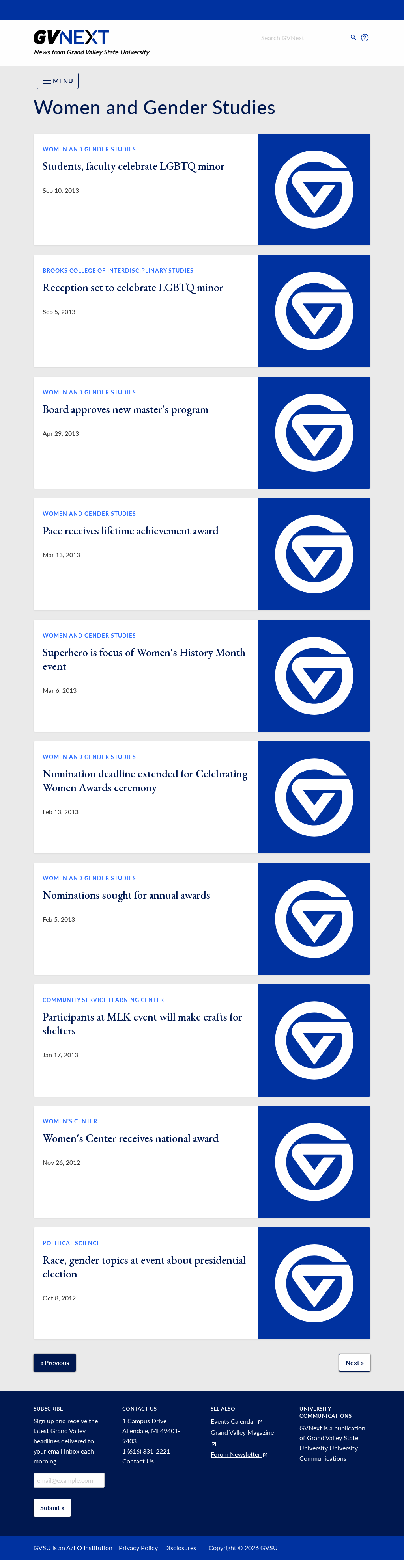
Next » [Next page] (355, 1362)
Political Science (71, 1243)
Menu (58, 80)
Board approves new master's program (125, 409)
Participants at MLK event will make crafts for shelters (142, 1024)
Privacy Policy (138, 1547)
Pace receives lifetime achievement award (131, 530)
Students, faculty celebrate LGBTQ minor (133, 166)
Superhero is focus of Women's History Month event (144, 659)
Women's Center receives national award (131, 1138)
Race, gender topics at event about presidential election (144, 1267)
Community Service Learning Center (103, 1000)
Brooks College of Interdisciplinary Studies (118, 270)
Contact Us (138, 1461)
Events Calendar (237, 1421)
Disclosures (180, 1547)
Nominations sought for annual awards (126, 895)
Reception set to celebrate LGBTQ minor (133, 287)
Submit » (52, 1507)
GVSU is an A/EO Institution (73, 1547)
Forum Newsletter (239, 1454)
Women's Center (70, 1121)
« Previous (54, 1362)
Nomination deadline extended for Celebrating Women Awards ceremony (145, 780)
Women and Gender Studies (89, 149)
